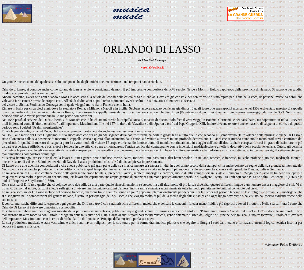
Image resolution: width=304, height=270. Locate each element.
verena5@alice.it (152, 67)
